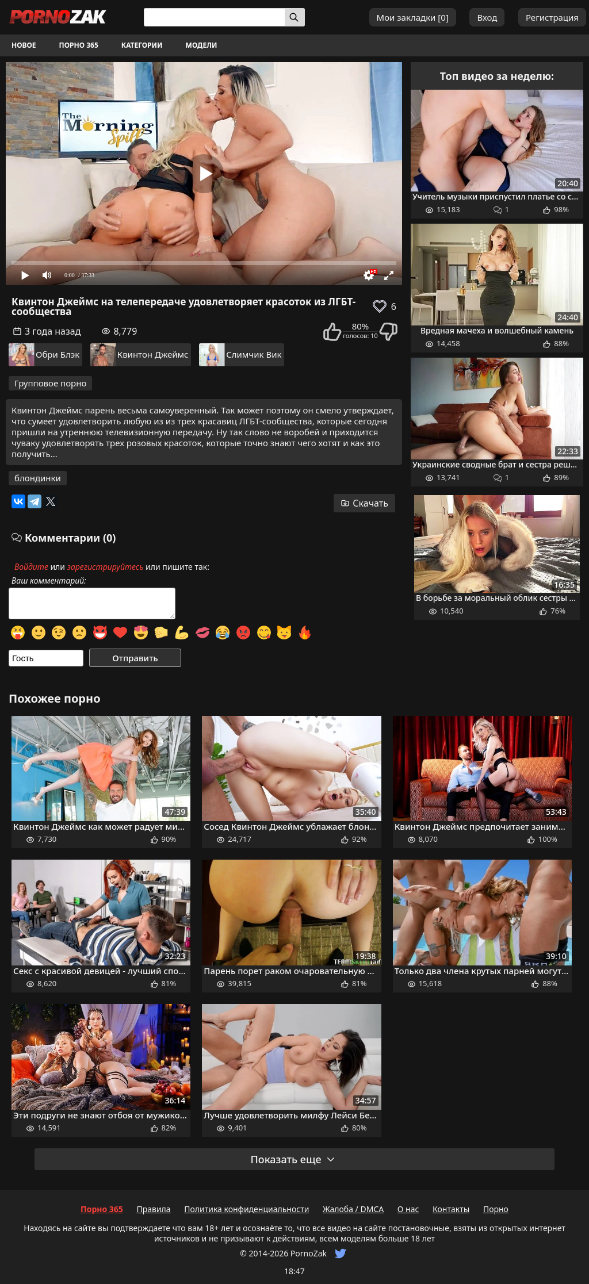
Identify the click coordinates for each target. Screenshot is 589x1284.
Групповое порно (50, 383)
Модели (201, 45)
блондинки (37, 478)
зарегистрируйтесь (105, 566)
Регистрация (552, 17)
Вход (487, 17)
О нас (408, 1208)
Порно (495, 1208)
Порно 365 (78, 45)
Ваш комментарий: (49, 581)
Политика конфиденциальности (246, 1208)
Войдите (31, 566)
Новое (24, 45)
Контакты (451, 1208)
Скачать (364, 503)
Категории (142, 45)
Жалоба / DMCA (353, 1208)
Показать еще (292, 1159)
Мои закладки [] (413, 17)
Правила (153, 1208)
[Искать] (295, 17)
